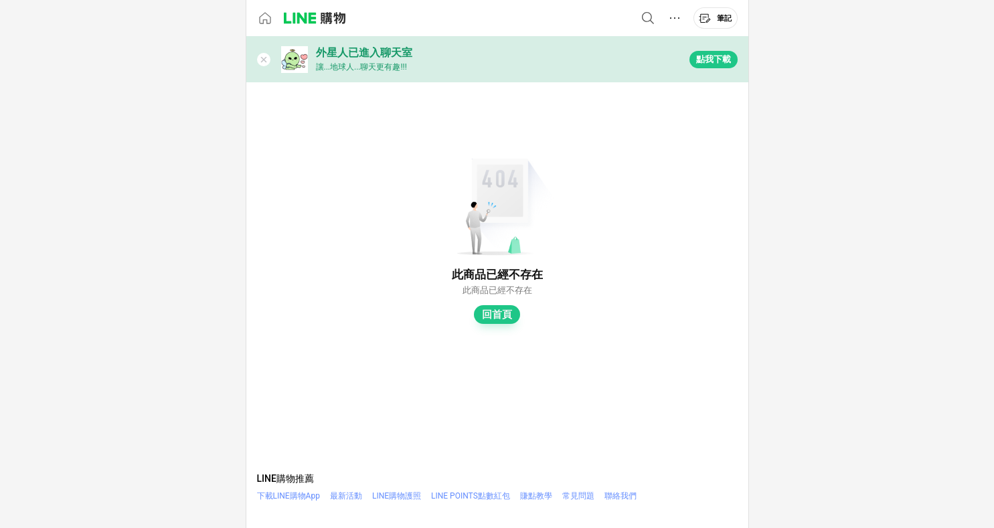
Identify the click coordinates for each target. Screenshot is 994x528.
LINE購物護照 (396, 496)
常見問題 (578, 496)
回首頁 (497, 315)
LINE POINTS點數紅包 (470, 496)
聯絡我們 (620, 496)
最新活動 (346, 496)
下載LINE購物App (288, 496)
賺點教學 (536, 496)
